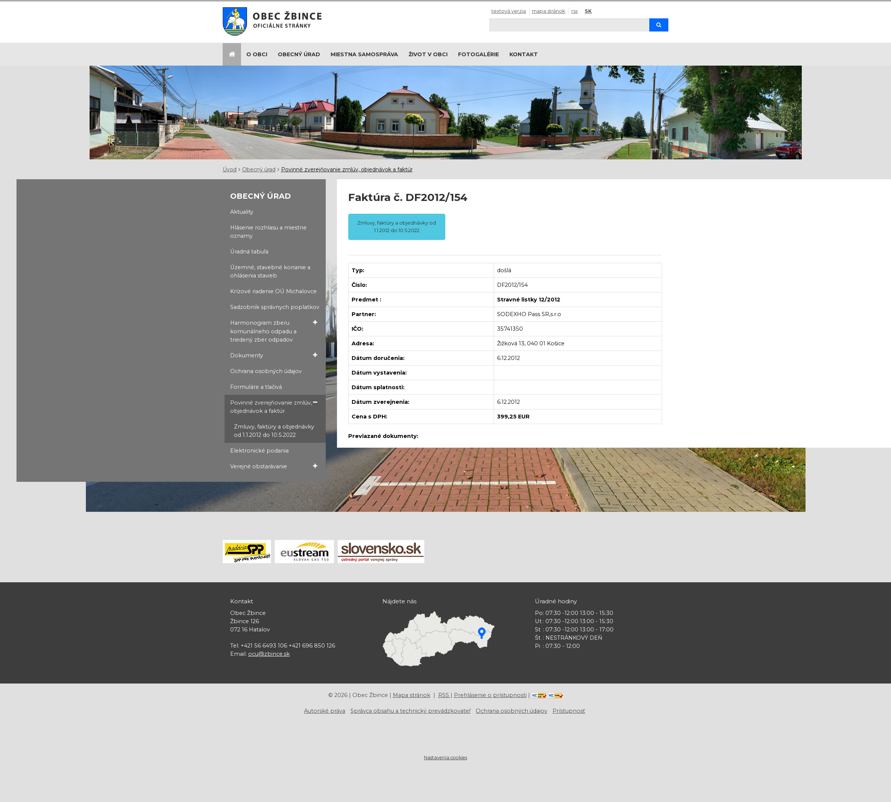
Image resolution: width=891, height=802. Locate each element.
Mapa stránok (548, 11)
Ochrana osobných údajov (266, 371)
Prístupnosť (569, 711)
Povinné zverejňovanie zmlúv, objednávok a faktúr (347, 169)
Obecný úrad (299, 54)
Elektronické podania (259, 450)
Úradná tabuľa (249, 251)
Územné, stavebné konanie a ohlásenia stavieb (270, 271)
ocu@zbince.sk (269, 654)
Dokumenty (273, 355)
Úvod (230, 169)
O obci (256, 54)
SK (588, 11)
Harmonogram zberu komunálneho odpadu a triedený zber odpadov (273, 331)
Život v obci (428, 54)
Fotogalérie (478, 54)
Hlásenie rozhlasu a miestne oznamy (268, 231)
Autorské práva (324, 711)
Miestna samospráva (364, 54)
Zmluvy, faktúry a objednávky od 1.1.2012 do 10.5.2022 (274, 430)
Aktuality (241, 211)
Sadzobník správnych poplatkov (274, 307)
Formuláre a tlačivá (256, 387)
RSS (574, 11)
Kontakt (523, 54)
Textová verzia (508, 11)
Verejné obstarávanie (273, 466)
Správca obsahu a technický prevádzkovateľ (410, 711)
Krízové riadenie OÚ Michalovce (273, 291)
